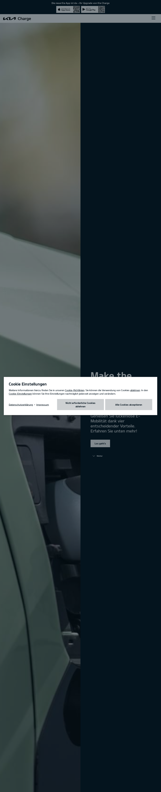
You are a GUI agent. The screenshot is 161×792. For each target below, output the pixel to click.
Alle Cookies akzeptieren (128, 404)
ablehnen (135, 390)
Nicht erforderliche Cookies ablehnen (80, 404)
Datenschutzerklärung (21, 404)
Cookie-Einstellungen (20, 393)
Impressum (42, 404)
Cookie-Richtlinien (74, 390)
